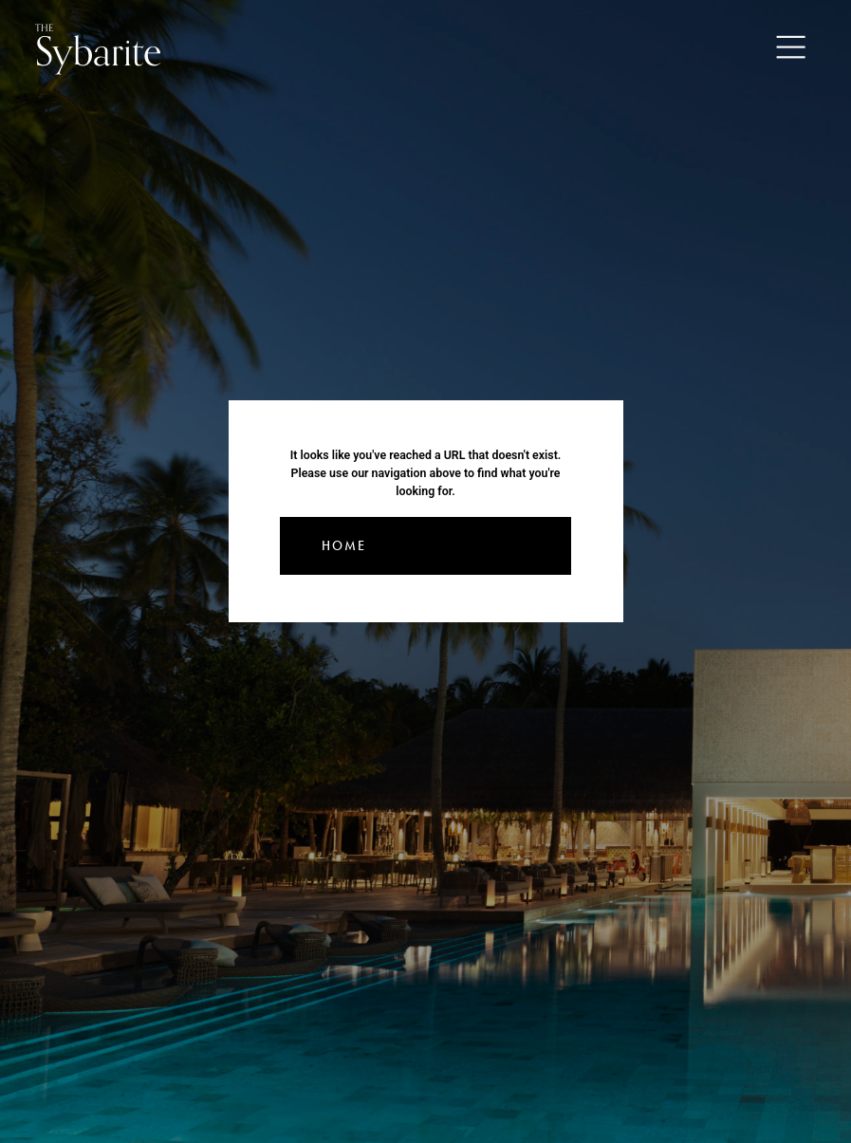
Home (344, 546)
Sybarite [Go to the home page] (98, 48)
